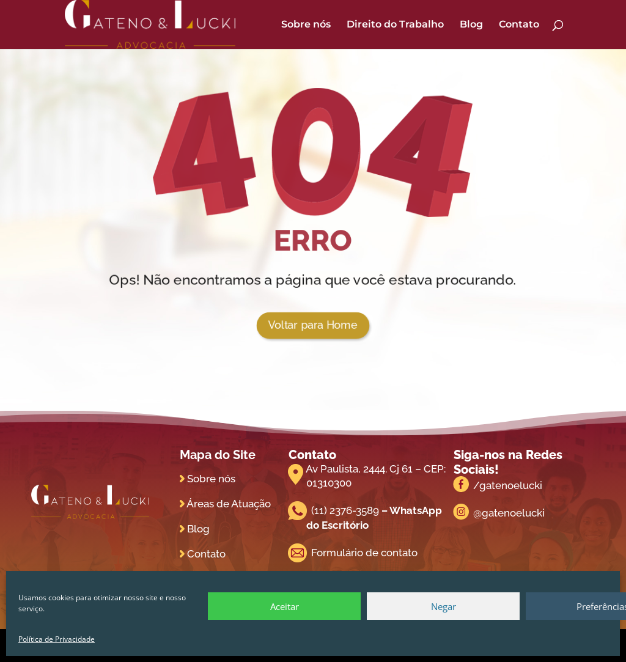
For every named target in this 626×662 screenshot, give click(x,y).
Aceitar (284, 606)
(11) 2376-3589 (345, 510)
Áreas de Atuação (228, 504)
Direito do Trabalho (395, 25)
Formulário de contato (364, 552)
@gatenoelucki (509, 513)
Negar (443, 606)
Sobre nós (306, 25)
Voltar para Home (313, 325)
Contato (519, 25)
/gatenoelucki (507, 485)
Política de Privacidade (56, 639)
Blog (471, 25)
